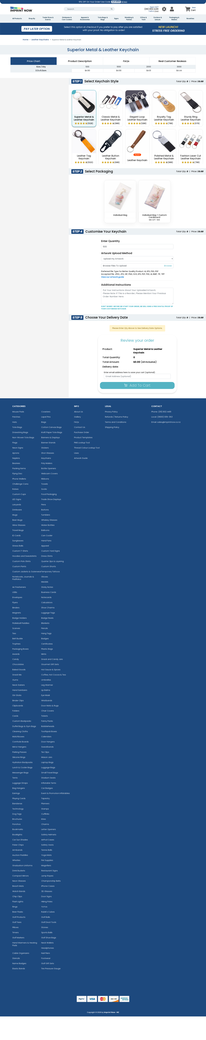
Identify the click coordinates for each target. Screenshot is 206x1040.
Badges (45, 638)
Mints (43, 654)
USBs (14, 592)
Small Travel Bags (49, 772)
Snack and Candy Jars (52, 659)
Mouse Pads (18, 411)
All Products (17, 19)
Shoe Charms (48, 607)
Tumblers (45, 514)
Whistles (16, 860)
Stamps (45, 808)
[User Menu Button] (164, 9)
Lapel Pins (46, 416)
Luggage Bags (48, 767)
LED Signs (16, 499)
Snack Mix (17, 674)
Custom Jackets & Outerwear (26, 571)
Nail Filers (45, 953)
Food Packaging (49, 494)
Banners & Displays (50, 437)
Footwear (45, 958)
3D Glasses (46, 891)
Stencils (16, 958)
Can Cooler (46, 535)
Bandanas (17, 803)
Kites (43, 819)
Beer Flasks (17, 911)
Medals (44, 581)
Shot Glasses (47, 453)
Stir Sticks (16, 695)
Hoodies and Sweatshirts (24, 556)
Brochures (17, 819)
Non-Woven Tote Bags (23, 437)
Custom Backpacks (21, 721)
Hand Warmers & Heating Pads (24, 944)
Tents (15, 777)
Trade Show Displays (51, 499)
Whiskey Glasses (49, 520)
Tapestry (45, 798)
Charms (45, 824)
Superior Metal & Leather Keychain (84, 118)
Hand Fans (46, 540)
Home (25, 39)
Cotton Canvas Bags (51, 427)
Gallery (77, 416)
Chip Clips (17, 896)
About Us (78, 411)
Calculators (46, 602)
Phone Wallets (19, 478)
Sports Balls (46, 932)
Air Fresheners (19, 587)
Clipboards (17, 705)
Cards (15, 715)
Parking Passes (19, 752)
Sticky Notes (47, 587)
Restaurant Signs (49, 870)
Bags (43, 422)
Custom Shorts (48, 566)
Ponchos (16, 824)
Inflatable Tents (48, 783)
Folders (15, 710)
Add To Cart (137, 385)
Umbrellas (46, 679)
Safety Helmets (48, 834)
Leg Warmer (47, 685)
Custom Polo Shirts (21, 561)
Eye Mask (45, 695)
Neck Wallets (47, 942)
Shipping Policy (112, 427)
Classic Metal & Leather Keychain (111, 118)
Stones (44, 927)
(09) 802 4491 (151, 9)
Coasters (45, 411)
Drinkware (17, 509)
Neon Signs (17, 447)
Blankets (45, 623)
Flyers (15, 602)
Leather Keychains (40, 39)
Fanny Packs (47, 721)
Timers (15, 932)
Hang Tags (46, 633)
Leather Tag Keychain (84, 157)
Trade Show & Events (47, 18)
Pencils (44, 628)
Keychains (46, 458)
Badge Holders (19, 618)
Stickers (45, 447)
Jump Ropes (47, 875)
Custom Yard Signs (50, 550)
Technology (18, 808)
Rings (14, 906)
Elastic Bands (18, 968)
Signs (116, 19)
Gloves (44, 576)
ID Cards (16, 535)
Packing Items (19, 468)
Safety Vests (47, 844)
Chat (156, 11)
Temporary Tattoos (50, 571)
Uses (76, 453)
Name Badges (19, 963)
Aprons (15, 453)
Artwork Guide (81, 458)
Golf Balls (45, 917)
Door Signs (46, 896)
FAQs (76, 422)
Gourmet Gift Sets (50, 664)
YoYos (44, 906)
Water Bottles (48, 525)
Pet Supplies (47, 860)
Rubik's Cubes (48, 911)
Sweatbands (47, 746)
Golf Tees (16, 922)
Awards (16, 654)
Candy (15, 659)
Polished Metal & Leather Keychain (164, 157)
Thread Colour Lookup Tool (87, 447)
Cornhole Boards (20, 741)
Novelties (190, 19)
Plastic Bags (47, 649)
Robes (15, 489)
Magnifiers (46, 865)
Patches (16, 416)
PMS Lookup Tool (82, 442)
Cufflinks (45, 813)
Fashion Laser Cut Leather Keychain (190, 157)
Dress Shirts (47, 556)
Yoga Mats (46, 855)
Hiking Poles (46, 901)
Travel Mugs (18, 530)
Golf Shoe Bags (48, 937)
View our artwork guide (112, 277)
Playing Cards (18, 798)
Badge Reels (47, 618)
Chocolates (18, 664)
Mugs (14, 514)
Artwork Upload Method (116, 253)
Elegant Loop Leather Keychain (137, 118)
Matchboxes (18, 736)
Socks (44, 489)
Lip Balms (45, 690)
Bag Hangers (18, 788)
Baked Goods (18, 669)
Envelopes (17, 597)
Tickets (44, 715)
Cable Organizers (20, 953)
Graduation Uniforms (22, 865)
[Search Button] (112, 9)
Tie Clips (45, 752)
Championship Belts (51, 880)
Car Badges (47, 788)
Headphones (47, 948)
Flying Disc (17, 473)
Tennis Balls (46, 850)
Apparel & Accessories (85, 18)
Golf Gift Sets (47, 963)
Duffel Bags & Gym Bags (24, 726)
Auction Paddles (20, 855)
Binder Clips (18, 700)
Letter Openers (48, 829)
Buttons (45, 509)
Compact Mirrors (20, 875)
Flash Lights (17, 901)
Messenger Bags (20, 772)
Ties (14, 633)
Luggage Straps (20, 783)
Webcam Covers (49, 473)
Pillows (15, 927)
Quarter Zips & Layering (52, 561)
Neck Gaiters (18, 685)
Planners (45, 803)
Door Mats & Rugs (50, 705)
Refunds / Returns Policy (116, 416)
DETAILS (124, 2)
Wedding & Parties (129, 18)
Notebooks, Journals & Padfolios (23, 578)
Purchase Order (81, 432)
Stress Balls (17, 545)
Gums (15, 679)
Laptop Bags (47, 762)
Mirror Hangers (19, 746)
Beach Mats (18, 886)
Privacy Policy (111, 411)
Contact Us (79, 427)
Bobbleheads (47, 726)
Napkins (16, 458)
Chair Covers (47, 710)
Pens (43, 504)
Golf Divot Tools (48, 922)
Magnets (16, 612)
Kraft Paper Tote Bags (51, 432)
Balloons (45, 530)
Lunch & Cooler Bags (22, 767)
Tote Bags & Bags (103, 18)
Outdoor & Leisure (157, 18)
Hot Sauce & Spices (50, 669)
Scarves (16, 628)
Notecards (46, 597)
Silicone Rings (18, 757)
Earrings (16, 793)
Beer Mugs (17, 520)
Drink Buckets (18, 870)
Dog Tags (17, 813)
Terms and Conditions (115, 422)
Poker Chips (18, 844)
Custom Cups (19, 494)
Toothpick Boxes (49, 731)
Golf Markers (18, 937)
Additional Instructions (116, 285)
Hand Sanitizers (19, 690)
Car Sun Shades (20, 839)
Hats (14, 422)
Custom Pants (19, 566)
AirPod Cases (47, 839)
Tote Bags (17, 427)
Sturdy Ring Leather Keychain (191, 118)
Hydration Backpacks (22, 762)
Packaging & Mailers (174, 18)
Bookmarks (17, 829)
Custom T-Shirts (20, 550)
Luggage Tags (48, 612)
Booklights (17, 834)
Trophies (16, 643)
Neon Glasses (19, 880)
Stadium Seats (48, 777)
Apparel (45, 545)
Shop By (32, 19)
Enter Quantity (110, 241)
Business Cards (48, 592)
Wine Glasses (18, 525)
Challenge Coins (20, 483)
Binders (15, 607)
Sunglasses (17, 540)
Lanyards (16, 504)
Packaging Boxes (20, 649)
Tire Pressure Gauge (51, 968)
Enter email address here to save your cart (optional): (129, 372)
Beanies (16, 463)
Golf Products (18, 917)
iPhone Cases (48, 886)
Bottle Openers (48, 468)
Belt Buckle (17, 638)
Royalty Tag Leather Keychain (164, 118)
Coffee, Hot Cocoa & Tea (53, 674)
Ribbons (45, 478)
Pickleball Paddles (20, 623)
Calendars (46, 736)
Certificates (47, 643)
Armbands (17, 850)
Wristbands (46, 700)
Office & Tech (143, 18)
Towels (44, 483)
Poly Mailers (46, 463)
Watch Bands (18, 891)
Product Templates (83, 437)
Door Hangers (48, 741)
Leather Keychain (137, 160)
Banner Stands (48, 442)
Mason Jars (46, 757)
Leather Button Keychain (110, 157)
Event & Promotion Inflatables (55, 793)
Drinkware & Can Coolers (67, 18)
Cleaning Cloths (20, 731)
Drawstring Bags (20, 432)
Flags (14, 442)
